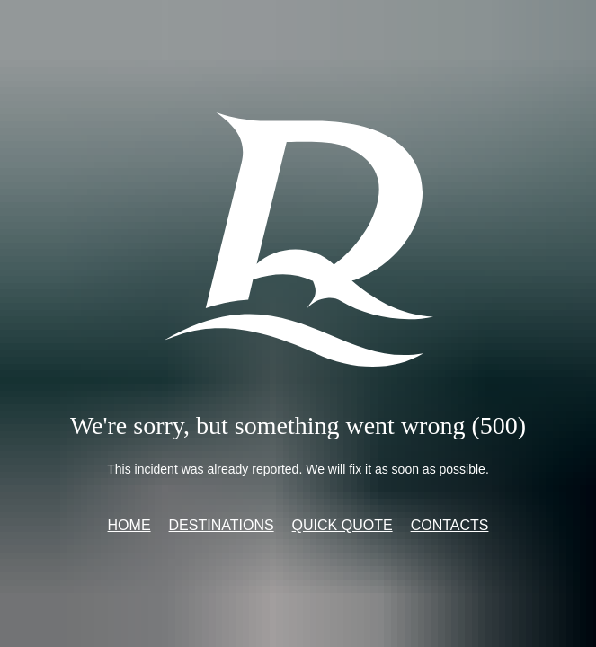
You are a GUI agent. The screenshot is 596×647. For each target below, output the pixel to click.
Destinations (221, 525)
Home (129, 525)
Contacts (450, 525)
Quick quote (342, 525)
